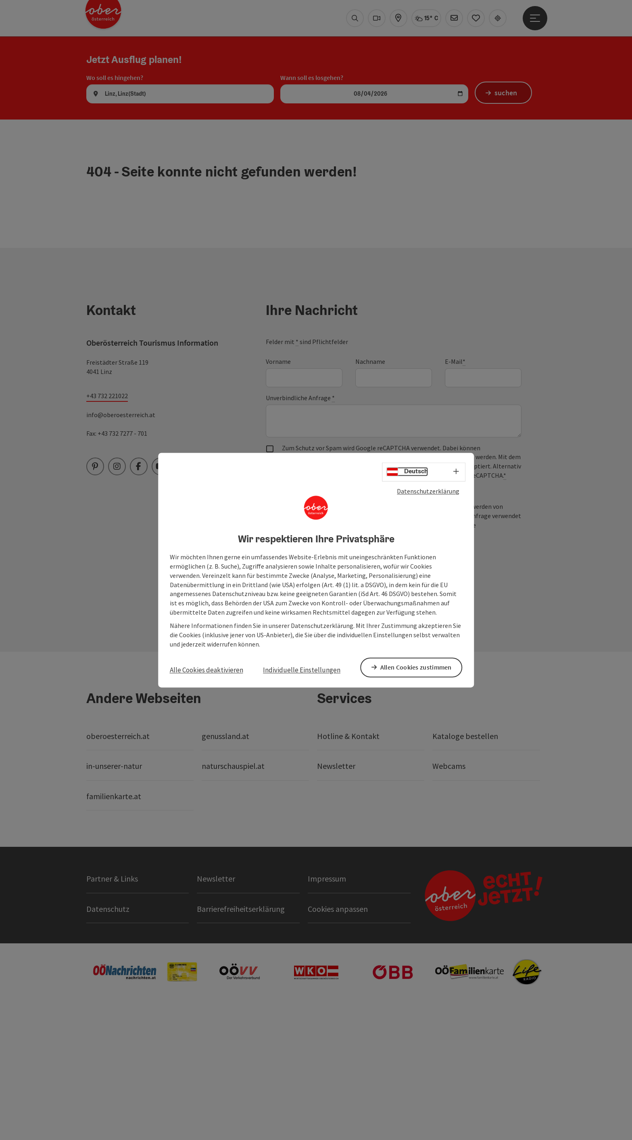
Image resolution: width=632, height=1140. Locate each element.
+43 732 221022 (107, 528)
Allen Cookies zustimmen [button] (417, 667)
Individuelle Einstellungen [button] (301, 670)
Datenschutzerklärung (428, 491)
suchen (507, 226)
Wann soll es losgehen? (311, 209)
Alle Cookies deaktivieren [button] (206, 670)
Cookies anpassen (338, 1040)
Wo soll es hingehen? (114, 209)
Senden (298, 691)
